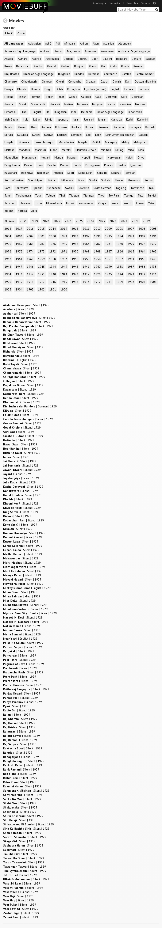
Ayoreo (36, 59)
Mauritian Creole (86, 150)
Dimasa (35, 89)
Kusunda (22, 135)
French (49, 97)
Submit (114, 3)
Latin (98, 135)
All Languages (14, 43)
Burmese (94, 74)
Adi (58, 43)
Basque (150, 59)
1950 (142, 259)
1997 (86, 236)
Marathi (66, 150)
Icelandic (86, 112)
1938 (119, 267)
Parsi (40, 165)
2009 (108, 229)
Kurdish (150, 127)
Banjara (136, 59)
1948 (7, 267)
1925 (108, 274)
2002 (30, 236)
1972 (52, 251)
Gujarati (55, 104)
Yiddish (9, 211)
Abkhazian (34, 43)
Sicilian (52, 180)
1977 (153, 244)
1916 (52, 282)
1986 (52, 244)
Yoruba (22, 211)
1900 (63, 289)
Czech (104, 81)
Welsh (115, 203)
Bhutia (93, 66)
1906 (153, 282)
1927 (86, 274)
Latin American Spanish (119, 135)
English (115, 89)
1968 (97, 251)
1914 (75, 282)
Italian (36, 119)
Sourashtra (21, 188)
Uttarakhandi (54, 203)
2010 (97, 229)
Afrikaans (70, 43)
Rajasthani (10, 173)
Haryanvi (97, 104)
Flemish (35, 97)
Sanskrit (102, 173)
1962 (7, 259)
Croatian (91, 81)
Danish (117, 81)
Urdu (39, 203)
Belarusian (22, 66)
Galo (98, 97)
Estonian (129, 89)
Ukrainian (25, 203)
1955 (86, 259)
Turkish (152, 195)
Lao (88, 135)
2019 (146, 221)
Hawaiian (125, 104)
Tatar (38, 195)
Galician (86, 97)
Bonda (125, 66)
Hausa (111, 104)
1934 (7, 274)
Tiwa (101, 195)
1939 (108, 267)
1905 (7, 289)
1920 (7, 282)
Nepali (86, 157)
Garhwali (111, 97)
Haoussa (82, 104)
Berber (65, 66)
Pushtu (122, 165)
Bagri (95, 59)
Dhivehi (22, 89)
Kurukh (8, 135)
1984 (75, 244)
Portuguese (92, 165)
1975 (19, 251)
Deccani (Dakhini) (145, 81)
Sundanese (54, 188)
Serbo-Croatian (14, 180)
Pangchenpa (12, 165)
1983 (86, 244)
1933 (19, 274)
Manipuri (40, 150)
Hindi (24, 112)
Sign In (145, 3)
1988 (30, 244)
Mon (141, 150)
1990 (7, 244)
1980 (119, 244)
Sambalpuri (85, 173)
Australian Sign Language (134, 51)
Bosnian (138, 66)
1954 (97, 259)
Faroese (144, 89)
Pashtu (51, 165)
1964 (142, 251)
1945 (41, 267)
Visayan (102, 203)
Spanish (37, 188)
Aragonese (73, 51)
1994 (119, 236)
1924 (119, 274)
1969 (86, 251)
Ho (48, 112)
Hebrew (140, 104)
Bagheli (82, 59)
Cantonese (110, 74)
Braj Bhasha (11, 74)
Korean (89, 127)
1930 (52, 274)
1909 (119, 282)
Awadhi (9, 59)
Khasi (34, 127)
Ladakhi (62, 135)
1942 (75, 267)
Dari (127, 81)
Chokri (60, 81)
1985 (63, 244)
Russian (58, 173)
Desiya (8, 89)
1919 (19, 282)
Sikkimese (67, 180)
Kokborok (61, 127)
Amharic (45, 51)
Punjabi (108, 165)
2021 (124, 221)
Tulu (140, 195)
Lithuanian (24, 142)
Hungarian (60, 112)
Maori (53, 150)
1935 (153, 267)
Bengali (52, 66)
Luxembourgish (44, 142)
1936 (142, 267)
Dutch (59, 89)
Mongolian (11, 157)
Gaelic (73, 97)
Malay (125, 142)
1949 (153, 259)
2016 (30, 229)
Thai (62, 195)
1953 (108, 259)
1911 (108, 282)
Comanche (74, 81)
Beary (8, 66)
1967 (108, 251)
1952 (119, 259)
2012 (75, 229)
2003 (19, 236)
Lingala (9, 142)
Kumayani (135, 127)
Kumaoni (119, 127)
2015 (41, 229)
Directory (99, 3)
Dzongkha (73, 89)
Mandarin (25, 150)
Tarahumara (23, 195)
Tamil (7, 195)
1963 (153, 251)
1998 (75, 236)
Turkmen (9, 203)
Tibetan (74, 195)
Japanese (62, 119)
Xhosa (140, 203)
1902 (41, 289)
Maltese (9, 150)
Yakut (151, 203)
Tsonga (128, 195)
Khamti (22, 127)
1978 (142, 244)
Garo (124, 97)
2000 (52, 236)
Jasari (76, 119)
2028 (45, 221)
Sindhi (93, 180)
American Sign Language (20, 51)
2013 (63, 229)
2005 (153, 229)
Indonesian (135, 112)
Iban (74, 112)
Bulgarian (64, 74)
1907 (142, 282)
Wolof (127, 203)
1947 (19, 267)
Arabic (58, 51)
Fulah (61, 97)
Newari (98, 157)
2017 (19, 229)
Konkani (76, 127)
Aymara (22, 59)
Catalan (126, 74)
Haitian (68, 104)
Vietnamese (86, 203)
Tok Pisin (114, 195)
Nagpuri (72, 157)
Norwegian (114, 157)
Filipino (9, 97)
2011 (86, 229)
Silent (81, 180)
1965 (130, 251)
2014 (52, 229)
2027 (57, 221)
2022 (112, 221)
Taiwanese (137, 188)
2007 (130, 229)
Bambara (121, 59)
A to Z (8, 33)
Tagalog (121, 188)
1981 (108, 244)
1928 (75, 274)
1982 (97, 244)
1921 (153, 274)
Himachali (10, 112)
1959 (41, 259)
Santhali (116, 173)
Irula (25, 119)
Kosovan (104, 127)
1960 (30, 259)
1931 (41, 274)
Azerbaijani (52, 59)
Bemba (38, 66)
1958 (52, 259)
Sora (7, 188)
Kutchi (36, 135)
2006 (142, 229)
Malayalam (140, 142)
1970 (75, 251)
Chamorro (10, 81)
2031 (23, 221)
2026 (68, 221)
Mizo (131, 150)
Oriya (141, 157)
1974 (30, 251)
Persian (64, 165)
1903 (30, 289)
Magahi (82, 142)
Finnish (22, 97)
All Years (10, 221)
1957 (63, 259)
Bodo (113, 66)
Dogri (48, 89)
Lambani (76, 135)
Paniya (28, 165)
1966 (119, 251)
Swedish (83, 188)
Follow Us (130, 3)
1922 (142, 274)
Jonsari (102, 119)
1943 (63, 267)
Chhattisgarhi (29, 81)
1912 (97, 282)
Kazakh (8, 127)
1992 (142, 236)
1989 (19, 244)
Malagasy (111, 142)
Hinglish (37, 112)
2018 (7, 229)
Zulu (34, 211)
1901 (52, 289)
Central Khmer (144, 74)
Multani (45, 157)
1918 (30, 282)
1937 (130, 267)
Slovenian (134, 180)
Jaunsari (89, 119)
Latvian (143, 135)
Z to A (21, 33)
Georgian (137, 97)
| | (26, 305)
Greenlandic (38, 104)
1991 (153, 236)
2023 (101, 221)
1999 (63, 236)
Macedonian (66, 142)
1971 (63, 251)
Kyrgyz (48, 135)
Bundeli (79, 74)
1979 (130, 244)
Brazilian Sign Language (38, 74)
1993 (130, 236)
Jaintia (48, 119)
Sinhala (105, 180)
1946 (30, 267)
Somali (148, 180)
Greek (22, 104)
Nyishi (129, 157)
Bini (103, 66)
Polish (77, 165)
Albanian (108, 43)
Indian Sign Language (110, 112)
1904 (19, 289)
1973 (41, 251)
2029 (34, 221)
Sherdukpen (35, 180)
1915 (63, 282)
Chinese (47, 81)
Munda (58, 157)
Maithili (96, 142)
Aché (48, 43)
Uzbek (70, 203)
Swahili (69, 188)
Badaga (68, 59)
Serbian (130, 173)
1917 (41, 282)
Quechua (135, 165)
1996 (97, 236)
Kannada (116, 119)
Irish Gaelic (11, 119)
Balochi (107, 59)
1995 (108, 236)
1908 (130, 282)
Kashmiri (142, 119)
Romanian (43, 173)
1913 (86, 282)
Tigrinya (88, 195)
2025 (79, 221)
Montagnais (29, 157)
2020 (135, 221)
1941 (86, 267)
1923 (130, 274)
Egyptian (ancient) (95, 89)
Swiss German (102, 188)
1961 (19, 259)
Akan (96, 43)
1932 (30, 274)
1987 (41, 244)
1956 (75, 259)
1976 (7, 251)
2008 (119, 229)
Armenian (91, 51)
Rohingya (27, 173)
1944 (52, 267)
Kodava (46, 127)
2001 (41, 236)
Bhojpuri (79, 66)
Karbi (129, 119)
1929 (63, 274)
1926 (97, 274)
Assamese (107, 51)
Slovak (119, 180)
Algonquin (124, 43)
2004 (7, 236)
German (9, 104)
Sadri (70, 173)
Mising (119, 150)
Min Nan (106, 150)
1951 (130, 259)
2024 (90, 221)
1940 (97, 267)
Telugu (50, 195)
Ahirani (84, 43)
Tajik (151, 188)
